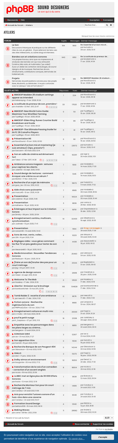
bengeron (19, 330)
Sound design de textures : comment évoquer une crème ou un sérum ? (32, 175)
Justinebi (19, 224)
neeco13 (21, 298)
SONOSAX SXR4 (22, 334)
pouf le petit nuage (24, 317)
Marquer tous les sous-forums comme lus (98, 36)
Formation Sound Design (27, 403)
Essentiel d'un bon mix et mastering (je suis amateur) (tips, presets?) (33, 146)
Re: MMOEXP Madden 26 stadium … (96, 78)
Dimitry (18, 214)
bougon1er (19, 362)
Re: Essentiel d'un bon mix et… (94, 45)
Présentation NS (22, 138)
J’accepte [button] (102, 437)
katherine (19, 205)
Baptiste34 (88, 262)
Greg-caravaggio (92, 228)
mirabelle (88, 164)
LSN (16, 237)
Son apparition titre (24, 340)
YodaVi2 (87, 182)
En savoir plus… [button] (77, 439)
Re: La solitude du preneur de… (94, 56)
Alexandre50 (20, 249)
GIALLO (17, 353)
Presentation (21, 196)
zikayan (87, 234)
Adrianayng (20, 100)
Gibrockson (20, 349)
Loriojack (87, 302)
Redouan (19, 259)
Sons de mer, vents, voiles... (28, 234)
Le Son (15, 45)
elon (17, 356)
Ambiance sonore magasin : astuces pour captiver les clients (32, 165)
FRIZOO (87, 403)
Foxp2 (86, 311)
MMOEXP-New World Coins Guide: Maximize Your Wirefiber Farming (30, 112)
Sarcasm (19, 150)
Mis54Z (18, 179)
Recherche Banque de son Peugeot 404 (34, 346)
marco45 (19, 192)
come (17, 412)
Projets (15, 78)
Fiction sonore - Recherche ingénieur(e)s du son (27, 303)
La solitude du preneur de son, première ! (35, 104)
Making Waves (21, 410)
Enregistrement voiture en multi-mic (33, 311)
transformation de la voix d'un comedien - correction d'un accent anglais (34, 368)
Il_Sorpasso (20, 320)
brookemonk (89, 59)
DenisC (87, 359)
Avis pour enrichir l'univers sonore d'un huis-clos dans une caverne (33, 396)
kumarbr (87, 47)
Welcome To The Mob (25, 279)
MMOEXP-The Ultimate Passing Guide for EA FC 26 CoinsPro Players (34, 131)
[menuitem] (21, 20)
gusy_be (19, 185)
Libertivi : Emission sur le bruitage (31, 286)
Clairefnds (88, 272)
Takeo (17, 160)
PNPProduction (21, 307)
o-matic (18, 314)
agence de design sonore (27, 272)
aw (16, 336)
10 (53, 292)
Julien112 (18, 170)
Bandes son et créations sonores (29, 56)
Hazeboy (18, 282)
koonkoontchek (21, 288)
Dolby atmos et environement (30, 359)
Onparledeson (90, 209)
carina (86, 202)
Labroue (87, 253)
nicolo (17, 372)
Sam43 (18, 343)
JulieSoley (88, 317)
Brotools (87, 376)
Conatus (19, 391)
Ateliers (9, 32)
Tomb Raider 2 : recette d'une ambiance (35, 295)
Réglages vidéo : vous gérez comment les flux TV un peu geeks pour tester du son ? (34, 244)
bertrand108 (20, 406)
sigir (85, 154)
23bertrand (88, 218)
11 (56, 292)
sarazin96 (19, 231)
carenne (18, 199)
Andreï (86, 410)
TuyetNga (19, 116)
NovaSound (89, 80)
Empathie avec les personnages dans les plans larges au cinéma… (33, 326)
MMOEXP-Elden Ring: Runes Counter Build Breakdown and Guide (34, 122)
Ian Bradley (109, 429)
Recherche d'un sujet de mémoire (32, 182)
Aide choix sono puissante (28, 189)
